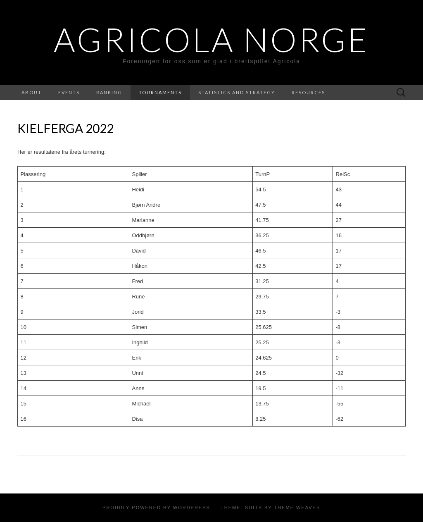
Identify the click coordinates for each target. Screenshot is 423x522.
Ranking (109, 92)
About (31, 92)
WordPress (191, 507)
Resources (308, 92)
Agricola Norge (211, 39)
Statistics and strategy (236, 92)
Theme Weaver (297, 507)
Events (69, 92)
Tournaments (160, 92)
